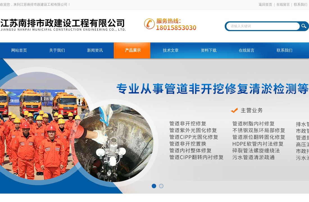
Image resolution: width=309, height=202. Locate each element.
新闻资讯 (95, 50)
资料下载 (209, 50)
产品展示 (133, 50)
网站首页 (19, 50)
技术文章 (171, 50)
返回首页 (265, 4)
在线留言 (283, 4)
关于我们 (57, 50)
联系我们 (300, 4)
